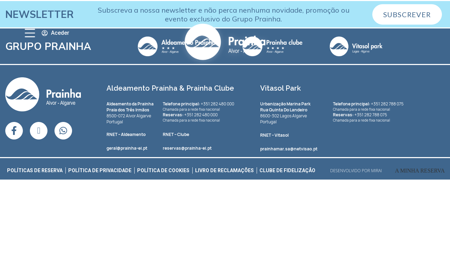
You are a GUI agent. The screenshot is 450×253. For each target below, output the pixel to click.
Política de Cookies (163, 170)
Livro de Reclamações (224, 170)
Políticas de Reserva (35, 170)
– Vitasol (274, 135)
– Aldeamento (126, 134)
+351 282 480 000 (198, 104)
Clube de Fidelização (287, 170)
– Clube (176, 134)
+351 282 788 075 (368, 104)
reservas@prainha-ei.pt (187, 148)
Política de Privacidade (99, 170)
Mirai (376, 171)
